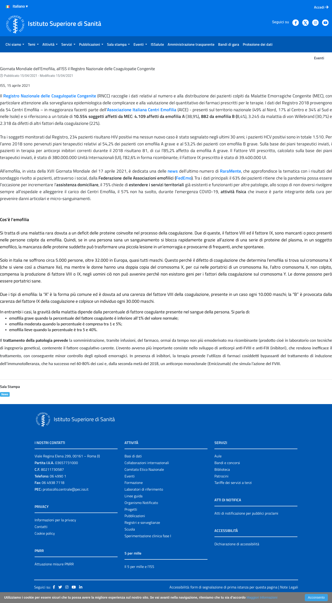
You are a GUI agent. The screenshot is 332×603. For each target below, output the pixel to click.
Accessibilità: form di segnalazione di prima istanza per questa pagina (223, 587)
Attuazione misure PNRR (54, 564)
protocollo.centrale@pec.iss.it (66, 489)
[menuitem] (15, 44)
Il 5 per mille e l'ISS (139, 566)
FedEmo (183, 178)
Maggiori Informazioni (261, 597)
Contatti (41, 526)
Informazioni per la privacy (55, 520)
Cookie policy (45, 533)
